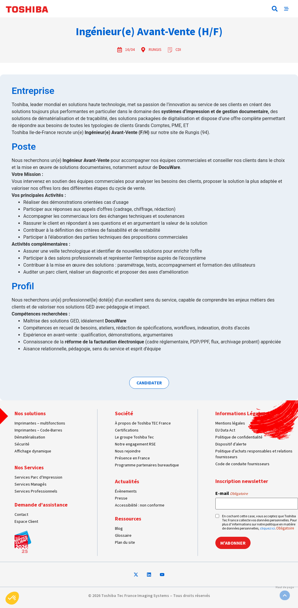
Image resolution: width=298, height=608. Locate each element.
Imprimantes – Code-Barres (38, 430)
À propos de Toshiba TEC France (143, 423)
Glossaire (123, 535)
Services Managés (31, 484)
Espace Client (26, 521)
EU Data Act (225, 430)
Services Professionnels (36, 491)
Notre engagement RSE (135, 444)
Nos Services (29, 467)
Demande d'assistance (41, 504)
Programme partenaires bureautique (147, 465)
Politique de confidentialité (238, 437)
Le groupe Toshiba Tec (134, 437)
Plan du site (125, 542)
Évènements (126, 491)
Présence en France (132, 458)
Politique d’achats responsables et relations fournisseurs (253, 453)
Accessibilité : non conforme (139, 505)
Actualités (127, 481)
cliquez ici (267, 528)
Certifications (127, 430)
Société (124, 413)
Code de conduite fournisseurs (242, 463)
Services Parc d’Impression (38, 477)
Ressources (128, 518)
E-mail (231, 493)
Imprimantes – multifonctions (40, 423)
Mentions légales (230, 423)
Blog (119, 528)
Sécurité (22, 444)
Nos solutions (30, 413)
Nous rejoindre (128, 451)
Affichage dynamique (33, 451)
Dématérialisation (30, 437)
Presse (121, 498)
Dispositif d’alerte (230, 444)
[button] (275, 9)
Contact (21, 514)
